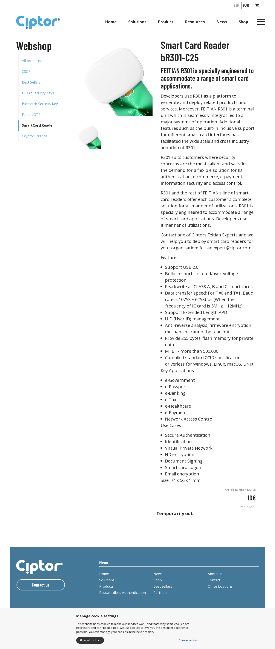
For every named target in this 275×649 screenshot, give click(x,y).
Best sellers (162, 586)
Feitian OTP (31, 114)
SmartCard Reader (38, 125)
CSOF (26, 71)
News (221, 21)
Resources (195, 21)
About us (215, 573)
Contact (214, 580)
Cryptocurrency (34, 136)
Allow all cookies (90, 640)
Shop (243, 21)
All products (31, 60)
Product (165, 21)
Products (106, 586)
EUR (246, 5)
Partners (160, 592)
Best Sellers (31, 82)
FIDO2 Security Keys (38, 93)
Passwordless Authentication (122, 592)
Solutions (137, 21)
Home (111, 21)
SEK (236, 5)
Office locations (220, 586)
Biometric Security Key (40, 103)
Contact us (41, 584)
